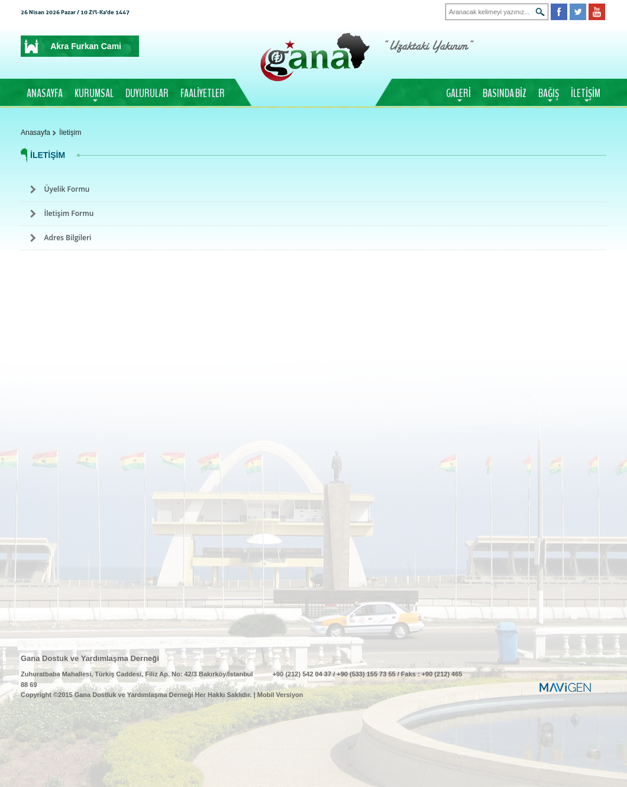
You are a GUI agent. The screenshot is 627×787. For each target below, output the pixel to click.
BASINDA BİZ (504, 93)
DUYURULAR (147, 93)
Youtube (597, 12)
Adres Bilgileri (68, 238)
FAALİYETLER (202, 93)
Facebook (559, 12)
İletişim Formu (69, 213)
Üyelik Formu (67, 189)
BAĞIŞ (548, 93)
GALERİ (458, 93)
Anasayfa (35, 132)
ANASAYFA (45, 93)
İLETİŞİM (585, 93)
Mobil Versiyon (280, 694)
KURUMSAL (94, 93)
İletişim (70, 132)
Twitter (578, 12)
